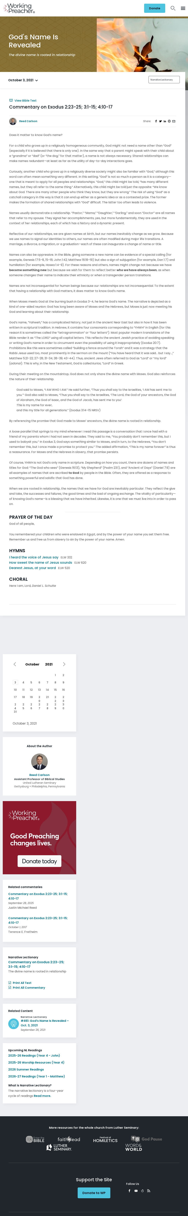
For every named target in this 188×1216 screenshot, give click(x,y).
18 (23, 697)
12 (31, 690)
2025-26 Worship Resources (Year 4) (36, 1062)
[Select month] (33, 664)
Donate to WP (94, 1193)
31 (15, 712)
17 (15, 697)
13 (39, 690)
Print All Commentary (26, 988)
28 (47, 705)
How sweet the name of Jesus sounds (40, 562)
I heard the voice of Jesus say (33, 557)
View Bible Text (23, 100)
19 (31, 697)
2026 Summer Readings (26, 1069)
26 (31, 705)
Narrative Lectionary (162, 79)
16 (63, 690)
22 (55, 697)
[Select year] (50, 664)
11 (23, 690)
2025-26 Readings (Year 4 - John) (34, 1055)
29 (55, 705)
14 (47, 690)
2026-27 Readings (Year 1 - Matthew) (36, 1076)
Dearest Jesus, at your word (32, 568)
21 (47, 697)
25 (23, 705)
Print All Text (19, 983)
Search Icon (173, 8)
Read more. (42, 1096)
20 (39, 697)
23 (63, 697)
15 (55, 690)
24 (15, 705)
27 (39, 705)
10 (15, 690)
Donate (154, 8)
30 (63, 705)
